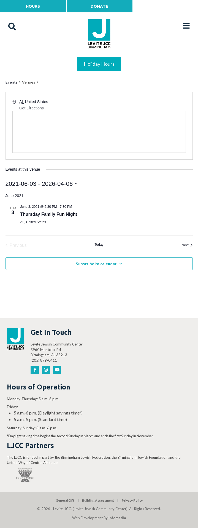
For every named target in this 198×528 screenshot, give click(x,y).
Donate (99, 6)
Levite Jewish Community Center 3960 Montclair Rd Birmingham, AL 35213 (57, 349)
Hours (33, 6)
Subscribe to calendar (96, 264)
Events (12, 82)
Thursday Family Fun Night (48, 214)
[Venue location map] (99, 132)
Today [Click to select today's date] (98, 245)
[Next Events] (187, 245)
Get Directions (31, 108)
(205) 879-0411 (44, 360)
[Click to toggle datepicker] (42, 183)
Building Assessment (98, 500)
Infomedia (117, 518)
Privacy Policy (132, 500)
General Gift (65, 500)
